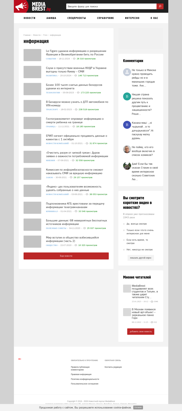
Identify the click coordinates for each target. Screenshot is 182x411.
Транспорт (52, 108)
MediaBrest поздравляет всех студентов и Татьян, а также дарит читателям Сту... (145, 291)
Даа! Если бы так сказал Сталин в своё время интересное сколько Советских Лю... (145, 171)
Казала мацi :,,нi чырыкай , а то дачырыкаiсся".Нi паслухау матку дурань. (142, 130)
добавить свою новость (141, 331)
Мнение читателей (137, 277)
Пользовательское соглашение (84, 384)
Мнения (51, 159)
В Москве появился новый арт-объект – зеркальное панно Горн (144, 313)
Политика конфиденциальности (85, 379)
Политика (52, 74)
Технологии (53, 91)
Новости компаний (57, 142)
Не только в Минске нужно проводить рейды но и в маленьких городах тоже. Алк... (144, 77)
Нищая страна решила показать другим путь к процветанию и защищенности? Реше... (142, 104)
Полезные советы (56, 227)
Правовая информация (81, 374)
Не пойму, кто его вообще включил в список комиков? (143, 150)
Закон (49, 176)
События (51, 58)
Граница (51, 125)
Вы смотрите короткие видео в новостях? (137, 203)
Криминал (52, 210)
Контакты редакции (113, 367)
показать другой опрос (140, 258)
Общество (52, 244)
